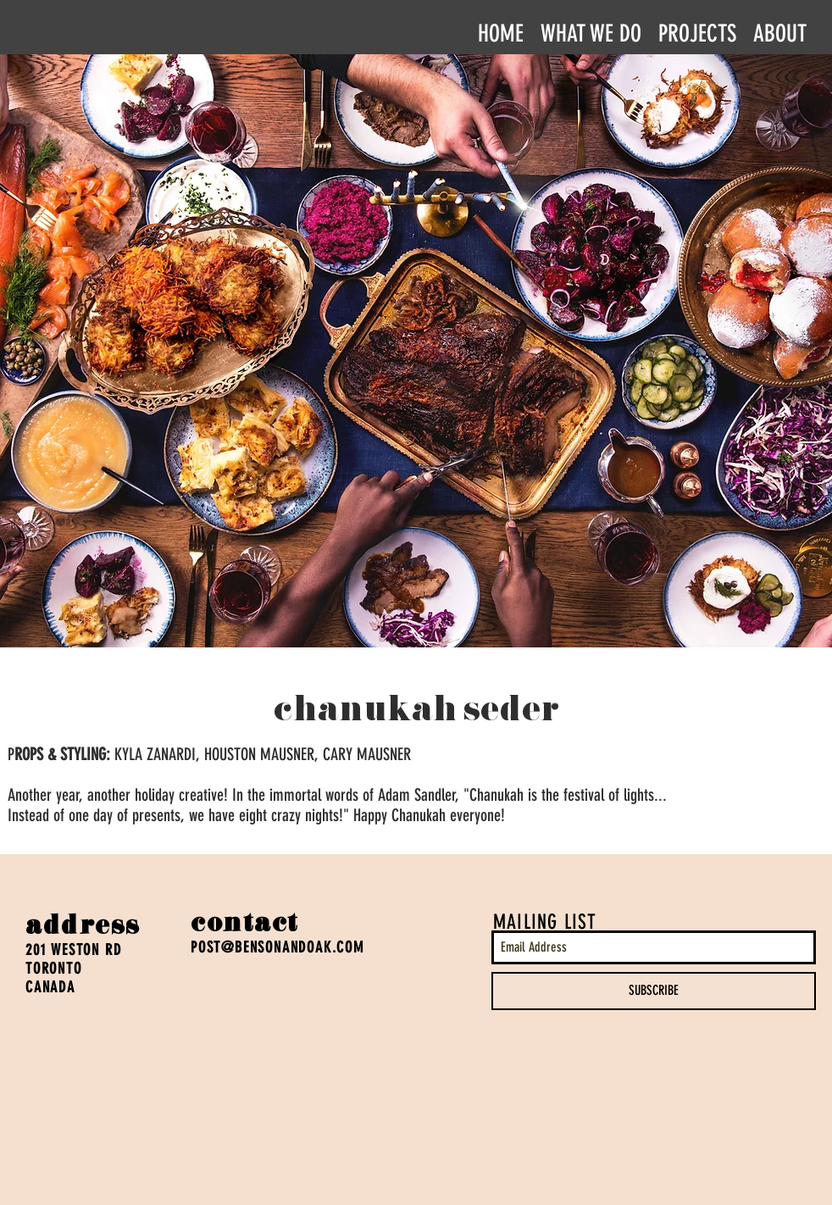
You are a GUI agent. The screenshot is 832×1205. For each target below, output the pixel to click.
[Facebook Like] (58, 1094)
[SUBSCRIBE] (653, 991)
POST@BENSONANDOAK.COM (277, 947)
